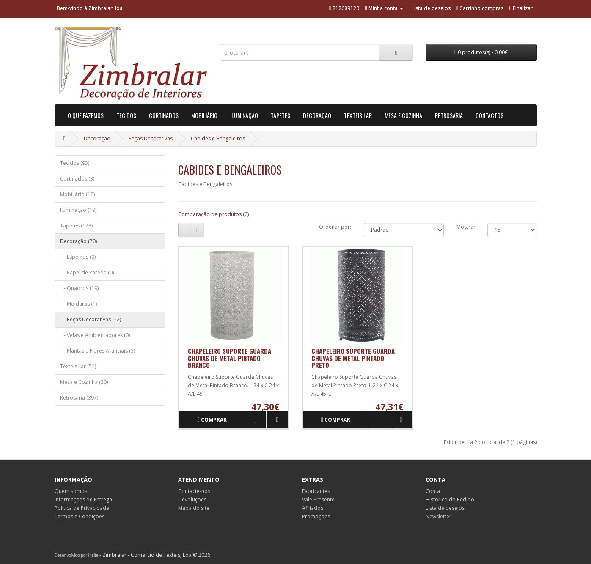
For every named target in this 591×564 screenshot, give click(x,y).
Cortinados (164, 115)
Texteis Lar (358, 115)
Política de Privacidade (82, 508)
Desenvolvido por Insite (77, 555)
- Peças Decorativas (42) (90, 319)
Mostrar (466, 226)
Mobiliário (204, 115)
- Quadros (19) (79, 288)
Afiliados (312, 508)
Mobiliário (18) (77, 194)
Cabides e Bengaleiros (218, 138)
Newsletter (438, 516)
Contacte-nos (194, 491)
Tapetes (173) (76, 225)
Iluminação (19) (78, 210)
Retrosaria (449, 115)
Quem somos (71, 491)
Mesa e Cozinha (403, 115)
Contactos (489, 115)
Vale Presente (318, 499)
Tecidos (126, 115)
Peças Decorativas (151, 138)
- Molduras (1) (78, 303)
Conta (433, 491)
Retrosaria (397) (79, 397)
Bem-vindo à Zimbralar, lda (90, 8)
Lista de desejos (445, 508)
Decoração (317, 115)
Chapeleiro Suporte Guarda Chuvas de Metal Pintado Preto (353, 358)
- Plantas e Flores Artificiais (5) (97, 350)
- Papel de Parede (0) (87, 272)
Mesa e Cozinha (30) (84, 382)
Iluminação (244, 115)
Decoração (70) (78, 241)
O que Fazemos (86, 115)
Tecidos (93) (74, 163)
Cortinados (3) (77, 178)
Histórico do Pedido (450, 499)
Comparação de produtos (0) (213, 214)
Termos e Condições (79, 516)
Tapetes (280, 115)
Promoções (316, 516)
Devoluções (192, 499)
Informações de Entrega (83, 499)
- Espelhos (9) (78, 256)
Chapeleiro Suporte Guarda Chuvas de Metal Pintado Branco (229, 358)
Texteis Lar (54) (78, 366)
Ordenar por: (335, 226)
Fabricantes (316, 491)
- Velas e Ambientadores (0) (95, 335)
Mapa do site (193, 508)
